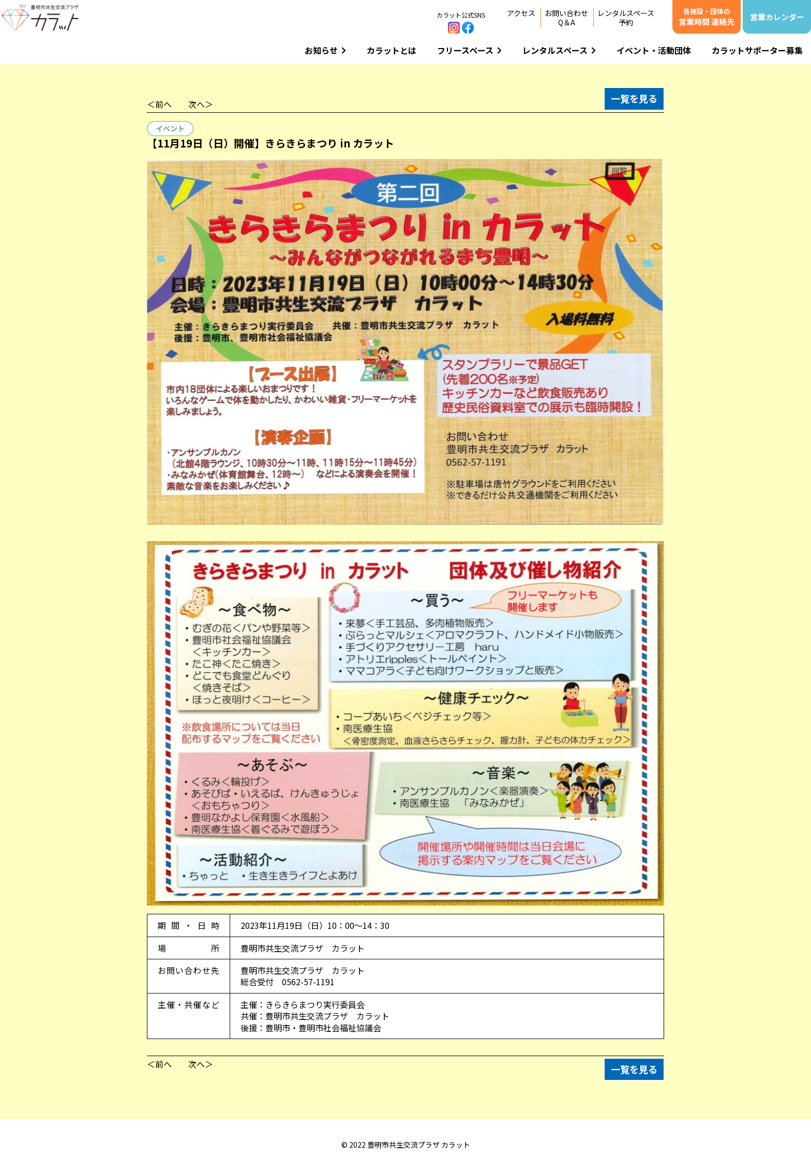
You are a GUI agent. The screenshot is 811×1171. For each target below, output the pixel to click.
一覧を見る (634, 98)
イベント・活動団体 (654, 50)
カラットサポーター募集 (757, 50)
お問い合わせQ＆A (566, 17)
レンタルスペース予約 (625, 17)
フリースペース (469, 50)
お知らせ (325, 50)
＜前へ (159, 104)
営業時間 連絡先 (706, 16)
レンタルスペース (559, 50)
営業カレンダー (777, 16)
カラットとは (391, 50)
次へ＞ (200, 104)
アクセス (521, 13)
